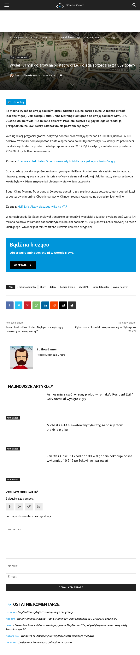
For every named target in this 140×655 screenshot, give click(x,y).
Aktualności (40, 37)
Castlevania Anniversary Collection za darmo (45, 642)
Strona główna (17, 37)
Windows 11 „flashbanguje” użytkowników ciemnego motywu (57, 636)
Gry (30, 37)
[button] (134, 5)
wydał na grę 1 (121, 286)
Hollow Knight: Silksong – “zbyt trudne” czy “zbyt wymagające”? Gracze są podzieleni (67, 618)
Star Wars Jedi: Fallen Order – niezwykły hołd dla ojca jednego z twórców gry (66, 161)
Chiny (43, 286)
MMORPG (84, 286)
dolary (53, 286)
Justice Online (67, 286)
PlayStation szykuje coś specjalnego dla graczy (45, 612)
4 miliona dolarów (26, 286)
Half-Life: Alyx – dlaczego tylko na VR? (42, 206)
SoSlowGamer (29, 75)
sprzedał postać (100, 286)
